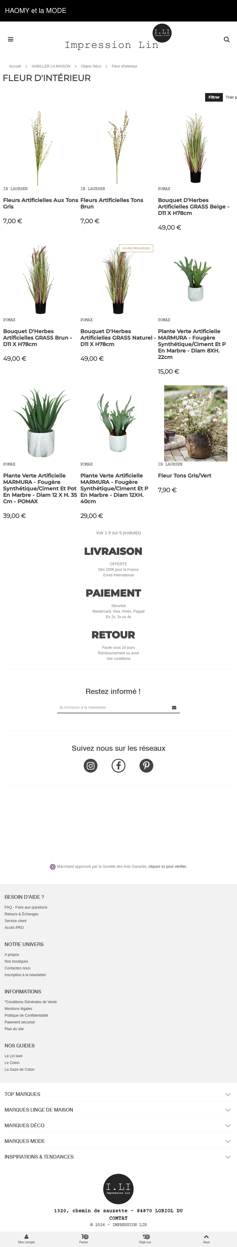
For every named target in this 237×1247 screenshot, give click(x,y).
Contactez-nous (17, 968)
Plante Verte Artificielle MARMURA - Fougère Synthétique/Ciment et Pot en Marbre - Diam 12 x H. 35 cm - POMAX (40, 489)
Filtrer (214, 97)
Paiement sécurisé (20, 1022)
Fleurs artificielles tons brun (111, 203)
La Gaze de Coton (19, 1069)
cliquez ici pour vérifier (167, 866)
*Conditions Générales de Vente (31, 1002)
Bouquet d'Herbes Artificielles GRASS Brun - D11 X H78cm (37, 337)
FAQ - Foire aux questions (26, 907)
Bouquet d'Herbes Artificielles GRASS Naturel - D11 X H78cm (118, 337)
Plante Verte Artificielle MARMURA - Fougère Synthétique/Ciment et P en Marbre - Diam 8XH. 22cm (192, 344)
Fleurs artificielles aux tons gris (40, 203)
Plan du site (14, 1029)
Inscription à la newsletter (25, 975)
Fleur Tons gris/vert (184, 476)
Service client (15, 921)
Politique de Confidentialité (26, 1015)
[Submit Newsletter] (174, 707)
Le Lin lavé (13, 1056)
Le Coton (12, 1063)
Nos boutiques (16, 961)
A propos (12, 955)
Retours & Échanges (21, 914)
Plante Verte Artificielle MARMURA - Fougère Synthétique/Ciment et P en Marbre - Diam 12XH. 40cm (114, 489)
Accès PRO (14, 928)
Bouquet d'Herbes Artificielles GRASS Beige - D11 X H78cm (193, 206)
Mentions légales (18, 1009)
